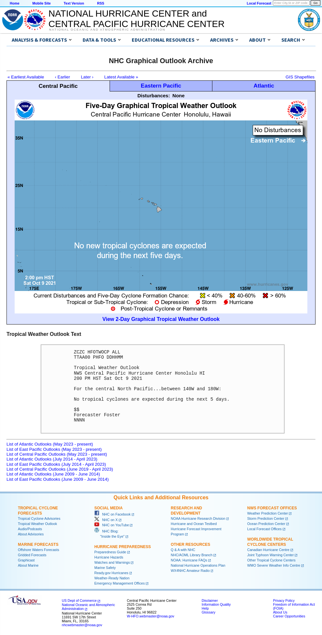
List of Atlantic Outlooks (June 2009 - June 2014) (53, 474)
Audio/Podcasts (30, 529)
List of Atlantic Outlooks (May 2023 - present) (50, 444)
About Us (280, 612)
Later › (87, 77)
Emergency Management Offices (119, 583)
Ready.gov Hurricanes (111, 573)
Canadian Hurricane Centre (268, 550)
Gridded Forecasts (32, 555)
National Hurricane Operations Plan (198, 565)
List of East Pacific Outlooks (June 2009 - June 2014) (58, 479)
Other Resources (190, 544)
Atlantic (263, 85)
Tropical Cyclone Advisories (39, 518)
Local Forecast (259, 3)
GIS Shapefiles (300, 77)
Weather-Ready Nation (111, 578)
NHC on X (106, 520)
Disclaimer (210, 600)
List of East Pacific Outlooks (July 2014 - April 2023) (56, 464)
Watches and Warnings (112, 562)
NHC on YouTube (111, 525)
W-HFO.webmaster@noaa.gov (150, 616)
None (178, 95)
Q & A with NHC (183, 550)
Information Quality (216, 604)
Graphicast (26, 560)
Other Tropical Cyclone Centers (271, 560)
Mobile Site (42, 3)
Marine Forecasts (38, 544)
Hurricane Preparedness (122, 547)
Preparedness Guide (110, 552)
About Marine (28, 565)
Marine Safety (105, 568)
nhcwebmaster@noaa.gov (82, 625)
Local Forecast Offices (264, 529)
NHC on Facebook (112, 514)
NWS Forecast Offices (272, 508)
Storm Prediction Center (265, 518)
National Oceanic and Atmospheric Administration (107, 29)
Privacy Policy (283, 600)
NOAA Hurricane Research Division (198, 518)
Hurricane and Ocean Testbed (194, 524)
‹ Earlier (62, 77)
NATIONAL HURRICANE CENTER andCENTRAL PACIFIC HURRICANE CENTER (136, 18)
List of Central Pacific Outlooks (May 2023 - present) (57, 454)
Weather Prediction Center (267, 513)
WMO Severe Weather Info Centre (273, 565)
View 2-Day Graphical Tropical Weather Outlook (161, 319)
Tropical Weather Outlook (37, 524)
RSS (100, 3)
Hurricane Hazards (108, 557)
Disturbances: (153, 95)
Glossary (208, 612)
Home (15, 3)
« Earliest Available (25, 77)
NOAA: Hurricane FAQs (189, 560)
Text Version (74, 3)
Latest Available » (121, 77)
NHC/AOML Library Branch (191, 555)
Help (205, 608)
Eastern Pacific (161, 85)
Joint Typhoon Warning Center (270, 555)
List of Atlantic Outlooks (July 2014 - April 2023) (52, 459)
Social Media (108, 508)
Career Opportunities (289, 616)
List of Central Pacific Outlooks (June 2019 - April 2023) (60, 469)
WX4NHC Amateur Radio (190, 571)
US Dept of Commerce (79, 600)
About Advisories (31, 534)
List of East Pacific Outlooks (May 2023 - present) (54, 449)
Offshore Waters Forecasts (38, 550)
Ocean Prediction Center (266, 524)
